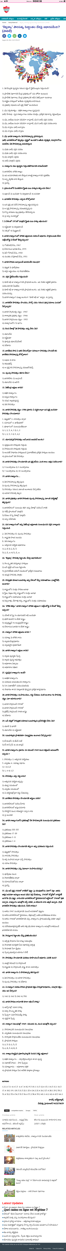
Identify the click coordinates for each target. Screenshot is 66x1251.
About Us (31, 1249)
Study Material (12, 22)
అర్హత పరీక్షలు (36, 18)
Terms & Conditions (58, 1249)
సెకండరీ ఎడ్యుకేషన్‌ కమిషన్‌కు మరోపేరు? (31, 1170)
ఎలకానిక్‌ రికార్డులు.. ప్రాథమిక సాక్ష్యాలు (30, 1148)
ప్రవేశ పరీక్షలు (55, 18)
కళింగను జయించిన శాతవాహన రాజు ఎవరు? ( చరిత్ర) (47, 1122)
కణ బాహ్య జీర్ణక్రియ (11, 1233)
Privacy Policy (47, 1249)
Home (4, 22)
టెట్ (45, 18)
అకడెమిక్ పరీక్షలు (7, 18)
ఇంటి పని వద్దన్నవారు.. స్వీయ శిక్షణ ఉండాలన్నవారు (23, 1236)
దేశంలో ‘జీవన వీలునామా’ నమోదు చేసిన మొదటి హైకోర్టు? (25, 1214)
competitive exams (17, 1110)
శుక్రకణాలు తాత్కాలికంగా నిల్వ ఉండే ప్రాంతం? (33, 1159)
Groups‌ (28, 1110)
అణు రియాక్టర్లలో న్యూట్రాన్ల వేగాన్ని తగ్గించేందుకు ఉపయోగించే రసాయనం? (31, 1225)
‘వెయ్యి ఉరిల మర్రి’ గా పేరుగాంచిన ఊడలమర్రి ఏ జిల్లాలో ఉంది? (36, 1182)
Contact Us (39, 1249)
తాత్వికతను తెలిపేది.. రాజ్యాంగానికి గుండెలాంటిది (34, 1137)
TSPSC (35, 1110)
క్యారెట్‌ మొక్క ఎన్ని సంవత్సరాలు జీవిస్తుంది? (19, 1218)
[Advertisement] (37, 9)
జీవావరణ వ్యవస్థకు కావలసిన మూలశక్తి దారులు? (21, 1240)
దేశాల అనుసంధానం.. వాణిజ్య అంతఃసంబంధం (21, 1229)
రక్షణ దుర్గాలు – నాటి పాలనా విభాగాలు (30, 1192)
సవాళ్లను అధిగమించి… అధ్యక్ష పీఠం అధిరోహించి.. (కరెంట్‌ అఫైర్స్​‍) (15, 1122)
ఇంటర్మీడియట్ (22, 18)
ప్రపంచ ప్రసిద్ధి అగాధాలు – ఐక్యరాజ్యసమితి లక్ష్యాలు (22, 1222)
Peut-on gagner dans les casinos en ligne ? (22, 1208)
